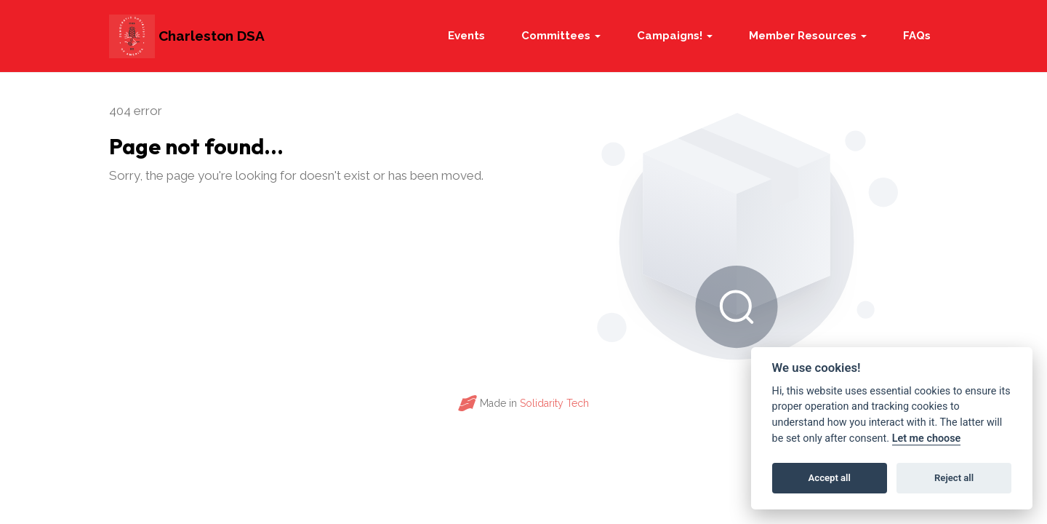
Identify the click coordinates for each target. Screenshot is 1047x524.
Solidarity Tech (554, 403)
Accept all (830, 477)
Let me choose (926, 438)
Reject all (954, 477)
